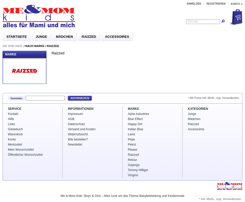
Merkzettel (15, 144)
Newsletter (16, 98)
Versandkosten (232, 198)
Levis (131, 134)
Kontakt (13, 114)
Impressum (75, 114)
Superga (133, 165)
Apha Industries (138, 114)
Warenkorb (15, 134)
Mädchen (64, 37)
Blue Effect (135, 119)
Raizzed (89, 37)
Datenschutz (76, 124)
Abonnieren (79, 98)
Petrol (132, 144)
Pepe (131, 139)
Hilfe (11, 119)
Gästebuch (15, 129)
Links (11, 124)
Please (132, 149)
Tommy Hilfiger (138, 170)
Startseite (16, 37)
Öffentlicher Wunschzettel (25, 155)
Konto (12, 139)
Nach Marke (34, 45)
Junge (41, 37)
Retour (132, 160)
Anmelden (194, 3)
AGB (71, 119)
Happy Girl (135, 124)
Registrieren (216, 3)
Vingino (133, 175)
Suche (192, 21)
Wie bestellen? (78, 139)
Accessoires (117, 37)
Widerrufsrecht (78, 134)
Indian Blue (135, 129)
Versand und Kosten (81, 129)
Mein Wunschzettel (21, 149)
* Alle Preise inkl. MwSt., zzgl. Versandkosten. (214, 98)
